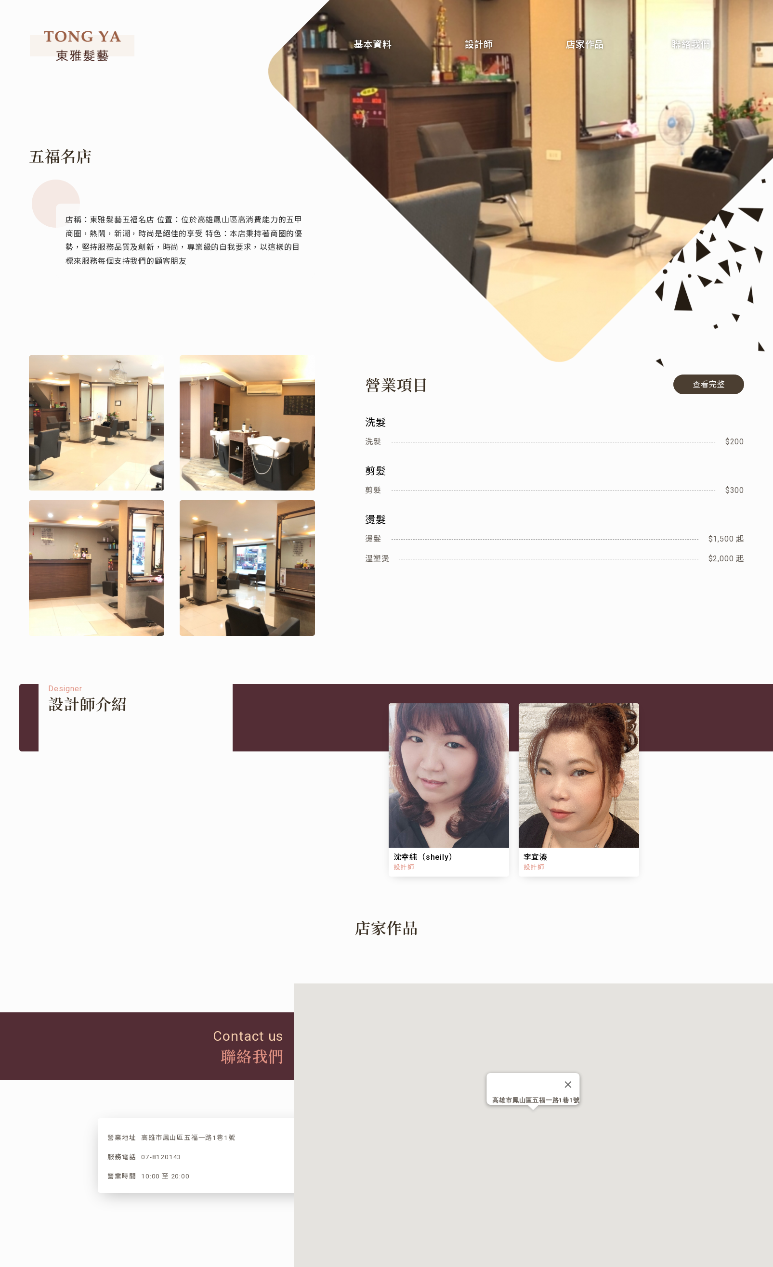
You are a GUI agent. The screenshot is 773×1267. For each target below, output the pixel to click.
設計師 (479, 44)
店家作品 (585, 44)
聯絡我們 (691, 44)
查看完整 (709, 384)
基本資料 (373, 44)
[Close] (568, 1084)
